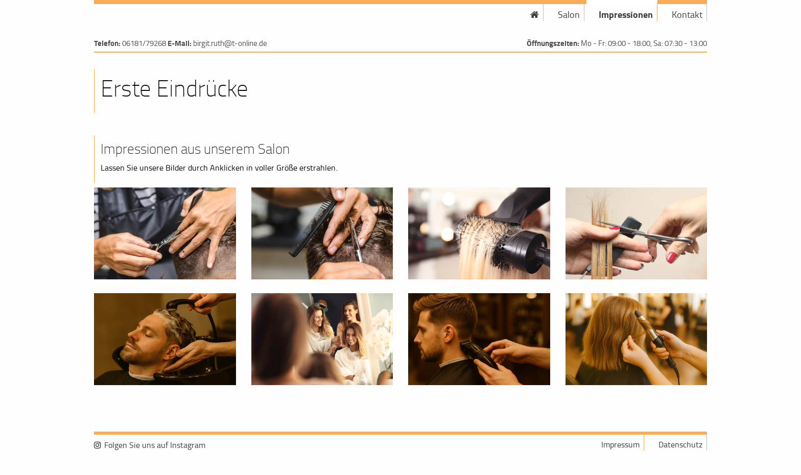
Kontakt (687, 14)
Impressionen (626, 14)
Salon (569, 14)
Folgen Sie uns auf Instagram (154, 444)
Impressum (620, 444)
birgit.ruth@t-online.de (230, 43)
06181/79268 (144, 43)
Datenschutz (680, 444)
